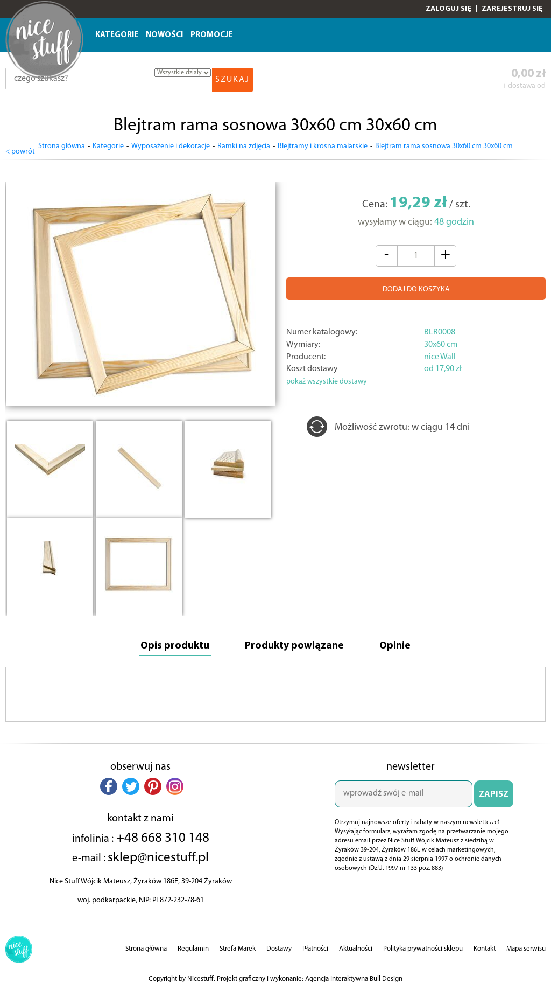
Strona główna (61, 146)
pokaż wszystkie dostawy (326, 377)
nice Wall (440, 352)
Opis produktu (167, 642)
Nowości (164, 35)
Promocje (211, 35)
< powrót (20, 147)
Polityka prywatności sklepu (423, 946)
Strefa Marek (238, 946)
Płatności (315, 946)
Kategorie (116, 35)
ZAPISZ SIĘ (493, 796)
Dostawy (279, 946)
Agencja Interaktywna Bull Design (353, 976)
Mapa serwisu (526, 946)
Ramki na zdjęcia (243, 146)
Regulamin (193, 946)
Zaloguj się (448, 9)
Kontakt (485, 946)
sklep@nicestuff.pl (158, 855)
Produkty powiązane (296, 642)
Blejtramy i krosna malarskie (323, 146)
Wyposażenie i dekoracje (170, 146)
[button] (108, 783)
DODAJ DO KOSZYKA (416, 285)
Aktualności (355, 946)
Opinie (404, 642)
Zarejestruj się (512, 9)
